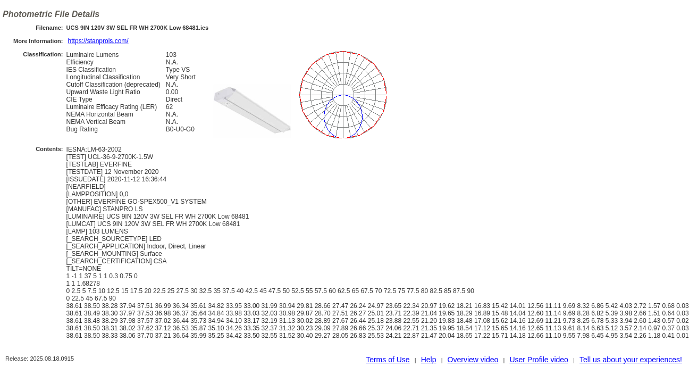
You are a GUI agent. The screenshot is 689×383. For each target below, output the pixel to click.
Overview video (473, 359)
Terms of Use (387, 359)
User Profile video (538, 359)
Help (428, 359)
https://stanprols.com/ (98, 41)
